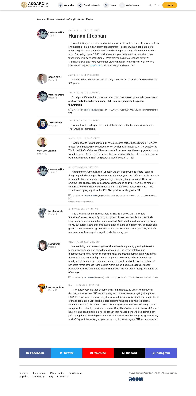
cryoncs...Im (95, 65)
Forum (40, 19)
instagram (163, 353)
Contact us (62, 376)
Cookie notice (76, 373)
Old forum (50, 19)
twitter (68, 353)
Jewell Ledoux (55, 122)
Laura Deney (54, 244)
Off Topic (71, 19)
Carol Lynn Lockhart (46, 151)
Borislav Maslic (55, 211)
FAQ (51, 376)
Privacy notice (57, 373)
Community (38, 376)
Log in (170, 6)
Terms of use (39, 373)
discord (131, 353)
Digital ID (23, 376)
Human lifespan (85, 19)
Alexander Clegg (56, 287)
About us (23, 373)
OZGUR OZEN (54, 77)
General (61, 19)
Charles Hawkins (56, 32)
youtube (100, 353)
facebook (37, 353)
